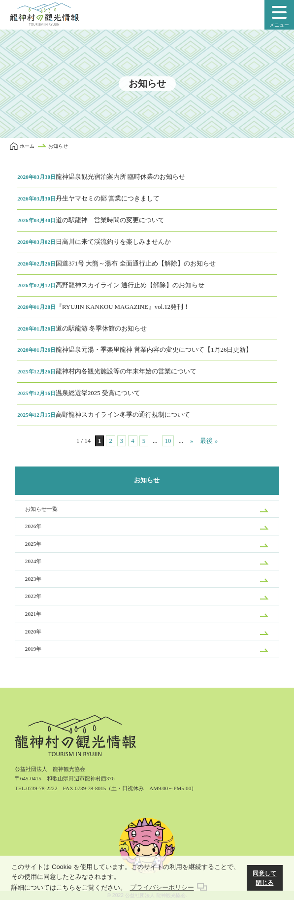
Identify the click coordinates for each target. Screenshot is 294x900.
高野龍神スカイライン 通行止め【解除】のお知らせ (110, 285)
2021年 (33, 614)
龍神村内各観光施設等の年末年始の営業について (106, 371)
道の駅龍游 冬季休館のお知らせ (82, 328)
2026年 (33, 526)
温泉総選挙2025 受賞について (78, 393)
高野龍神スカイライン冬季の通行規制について (103, 414)
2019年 (33, 649)
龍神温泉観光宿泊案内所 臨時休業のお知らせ (101, 176)
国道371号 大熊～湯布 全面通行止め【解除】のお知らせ (116, 263)
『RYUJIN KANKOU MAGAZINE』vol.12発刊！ (103, 306)
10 (168, 440)
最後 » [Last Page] (209, 440)
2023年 (33, 579)
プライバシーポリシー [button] (162, 887)
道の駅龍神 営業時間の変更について (90, 220)
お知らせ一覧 (41, 509)
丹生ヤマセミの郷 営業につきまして (88, 198)
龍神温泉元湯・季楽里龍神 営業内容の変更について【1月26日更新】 (134, 349)
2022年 (33, 596)
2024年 (33, 561)
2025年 (33, 544)
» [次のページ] (191, 440)
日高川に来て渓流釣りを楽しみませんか (94, 241)
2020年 (33, 631)
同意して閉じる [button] (264, 878)
